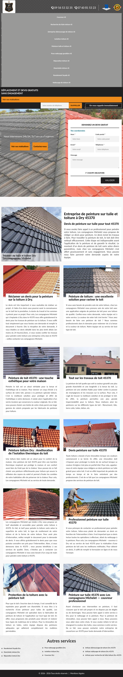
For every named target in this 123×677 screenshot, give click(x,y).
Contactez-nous (40, 146)
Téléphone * (100, 145)
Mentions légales (77, 673)
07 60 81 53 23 (85, 7)
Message (74, 155)
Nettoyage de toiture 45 (61, 83)
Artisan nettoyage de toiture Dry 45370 (99, 651)
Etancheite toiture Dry (12, 652)
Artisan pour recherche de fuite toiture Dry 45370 (103, 655)
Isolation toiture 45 (61, 39)
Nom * (73, 134)
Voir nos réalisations (11, 99)
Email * (73, 145)
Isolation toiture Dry (52, 651)
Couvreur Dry (49, 655)
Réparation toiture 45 (61, 61)
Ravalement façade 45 (61, 75)
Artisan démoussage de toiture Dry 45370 (100, 648)
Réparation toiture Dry (12, 656)
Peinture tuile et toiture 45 (61, 46)
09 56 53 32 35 (61, 7)
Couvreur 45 (61, 17)
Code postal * (100, 134)
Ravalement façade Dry (12, 648)
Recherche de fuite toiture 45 (61, 24)
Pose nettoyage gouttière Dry (55, 648)
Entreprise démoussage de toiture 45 (61, 32)
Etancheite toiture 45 (61, 68)
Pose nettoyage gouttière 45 (61, 53)
